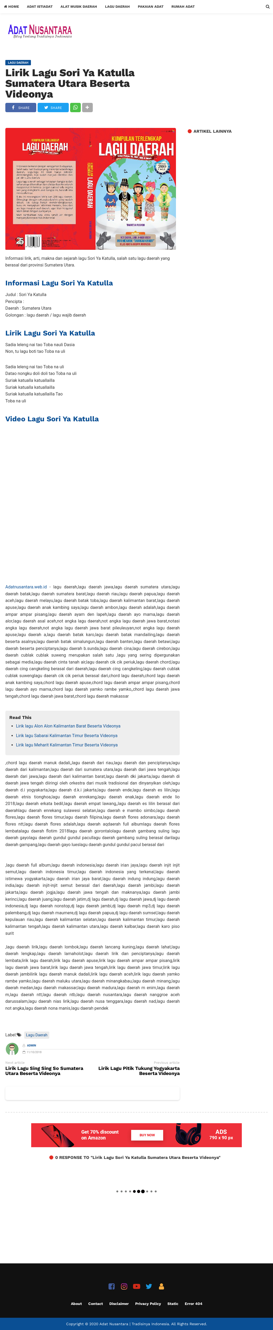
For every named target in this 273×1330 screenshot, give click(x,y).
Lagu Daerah (117, 7)
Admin (31, 1045)
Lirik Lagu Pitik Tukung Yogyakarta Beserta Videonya (139, 1071)
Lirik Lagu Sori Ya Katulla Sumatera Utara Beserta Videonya (70, 83)
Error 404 (193, 1303)
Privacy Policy (148, 1303)
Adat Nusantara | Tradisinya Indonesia (134, 1324)
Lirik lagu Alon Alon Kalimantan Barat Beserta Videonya (68, 726)
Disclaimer (119, 1303)
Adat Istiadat (40, 7)
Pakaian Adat (150, 7)
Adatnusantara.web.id (26, 586)
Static (172, 1303)
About (76, 1303)
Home (11, 7)
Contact (95, 1303)
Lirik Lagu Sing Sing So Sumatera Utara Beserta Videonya (44, 1071)
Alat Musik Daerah (79, 7)
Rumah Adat (183, 7)
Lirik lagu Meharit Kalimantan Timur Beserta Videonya (67, 744)
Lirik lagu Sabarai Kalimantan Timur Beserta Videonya (67, 735)
